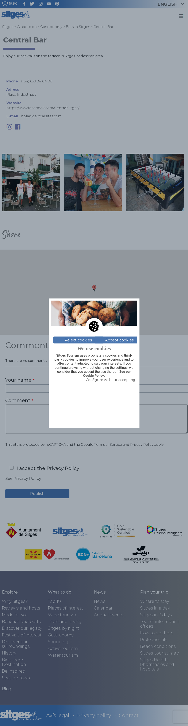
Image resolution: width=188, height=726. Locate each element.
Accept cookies (119, 340)
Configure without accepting (110, 380)
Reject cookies (78, 340)
